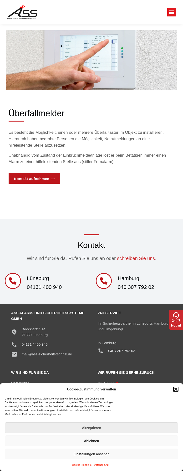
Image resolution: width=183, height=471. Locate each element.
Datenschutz (101, 464)
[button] (175, 389)
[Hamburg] (104, 281)
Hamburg (129, 278)
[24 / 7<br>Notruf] (176, 314)
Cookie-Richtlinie (82, 464)
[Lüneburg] (13, 281)
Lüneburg (38, 278)
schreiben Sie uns (136, 258)
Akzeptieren (91, 428)
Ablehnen (91, 441)
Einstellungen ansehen (91, 454)
